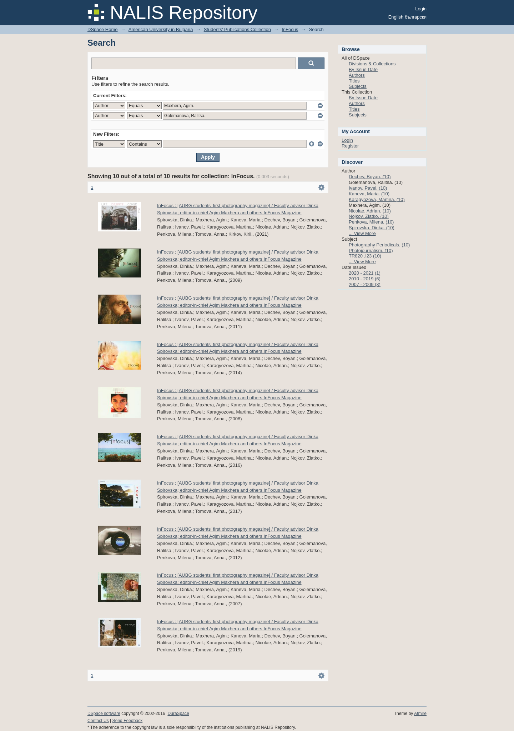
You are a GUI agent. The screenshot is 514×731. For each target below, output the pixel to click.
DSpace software (103, 713)
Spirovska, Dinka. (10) (371, 227)
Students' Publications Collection (237, 29)
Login (421, 8)
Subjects (358, 86)
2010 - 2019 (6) (365, 278)
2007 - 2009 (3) (365, 284)
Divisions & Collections (372, 63)
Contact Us (98, 720)
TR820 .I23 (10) (365, 256)
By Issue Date (363, 69)
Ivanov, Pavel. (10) (368, 188)
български (416, 17)
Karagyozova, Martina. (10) (377, 199)
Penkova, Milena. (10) (371, 222)
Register (350, 146)
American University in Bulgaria (160, 29)
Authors (357, 75)
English (396, 17)
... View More (362, 233)
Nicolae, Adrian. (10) (370, 211)
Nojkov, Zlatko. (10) (369, 216)
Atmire (420, 713)
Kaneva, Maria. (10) (369, 193)
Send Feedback (127, 720)
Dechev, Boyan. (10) (370, 176)
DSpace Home (102, 29)
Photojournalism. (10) (371, 250)
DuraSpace (178, 713)
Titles (354, 81)
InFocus (290, 29)
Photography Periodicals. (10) (379, 244)
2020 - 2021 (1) (365, 273)
